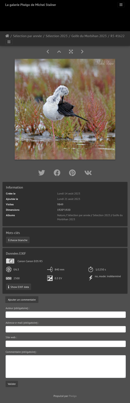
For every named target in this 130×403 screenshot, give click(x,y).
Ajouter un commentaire (22, 299)
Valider (12, 384)
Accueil (7, 35)
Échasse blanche (17, 240)
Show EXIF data (18, 287)
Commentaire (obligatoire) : (21, 351)
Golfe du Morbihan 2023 (89, 36)
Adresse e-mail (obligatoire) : (22, 322)
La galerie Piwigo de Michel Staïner (30, 5)
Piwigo (73, 396)
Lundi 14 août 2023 (68, 193)
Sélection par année (27, 36)
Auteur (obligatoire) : (17, 308)
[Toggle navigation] (121, 4)
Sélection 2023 (57, 36)
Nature (61, 215)
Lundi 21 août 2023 (68, 199)
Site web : (11, 337)
